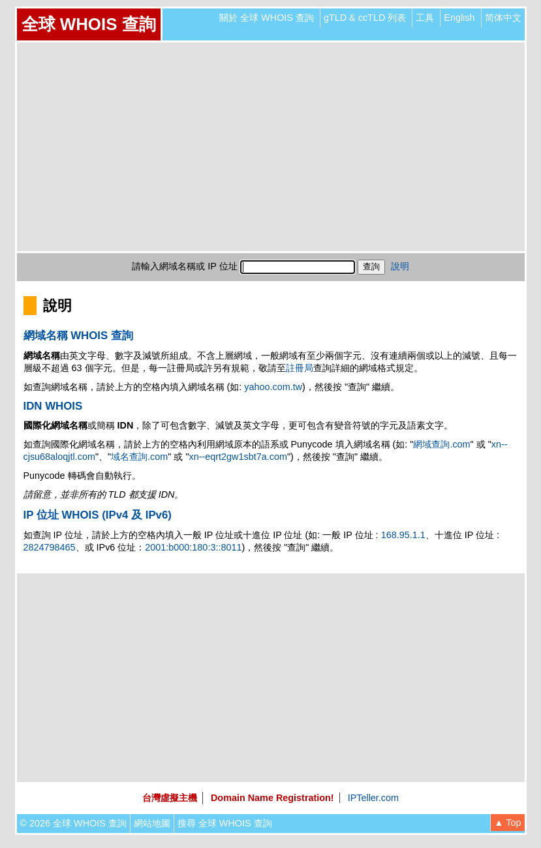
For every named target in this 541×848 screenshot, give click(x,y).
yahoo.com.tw (273, 387)
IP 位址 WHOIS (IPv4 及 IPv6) (97, 515)
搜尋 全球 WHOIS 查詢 (225, 823)
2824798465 (49, 547)
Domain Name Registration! (272, 798)
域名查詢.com (139, 456)
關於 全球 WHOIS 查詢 (266, 17)
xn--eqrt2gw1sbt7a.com (238, 456)
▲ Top (507, 822)
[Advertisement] (271, 146)
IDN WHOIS (53, 406)
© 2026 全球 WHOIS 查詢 (73, 823)
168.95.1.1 (403, 535)
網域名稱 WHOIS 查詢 (78, 335)
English (459, 17)
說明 (400, 266)
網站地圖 (152, 823)
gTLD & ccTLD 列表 (365, 17)
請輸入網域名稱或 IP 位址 (184, 266)
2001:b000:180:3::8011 (193, 547)
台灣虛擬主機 (169, 798)
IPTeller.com (373, 798)
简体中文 (503, 17)
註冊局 (299, 368)
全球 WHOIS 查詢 (89, 24)
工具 (425, 17)
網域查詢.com (441, 444)
